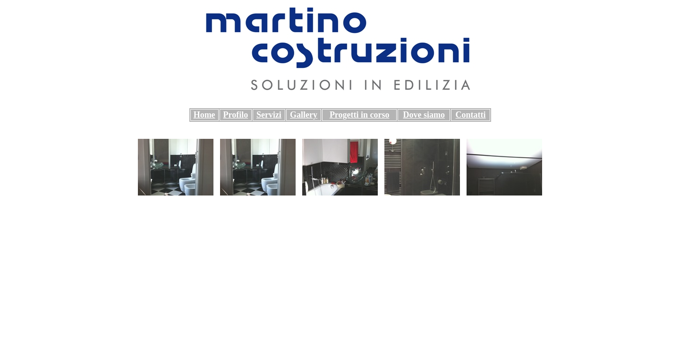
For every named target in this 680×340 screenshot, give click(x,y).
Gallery (303, 114)
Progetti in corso (360, 114)
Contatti (470, 114)
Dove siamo (424, 114)
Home (204, 114)
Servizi (268, 114)
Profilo (235, 114)
